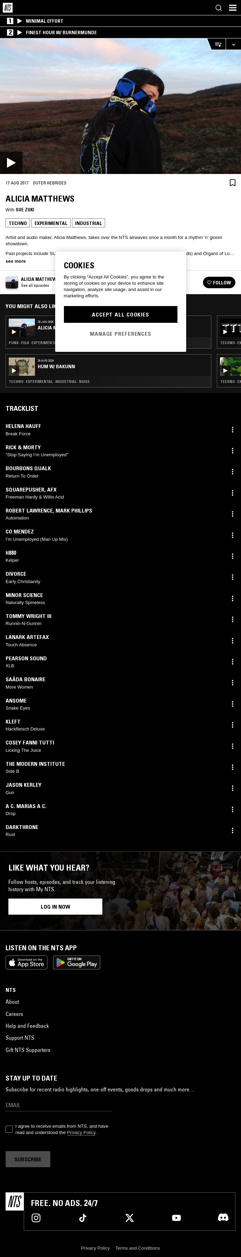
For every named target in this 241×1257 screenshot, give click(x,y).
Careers (14, 1013)
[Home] (8, 8)
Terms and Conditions (137, 1248)
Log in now (55, 906)
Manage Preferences (120, 333)
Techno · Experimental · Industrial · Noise (49, 381)
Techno (18, 223)
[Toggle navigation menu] (232, 7)
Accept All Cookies (120, 314)
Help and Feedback (27, 1025)
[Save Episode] (232, 182)
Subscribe (28, 1159)
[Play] (120, 106)
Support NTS (20, 1037)
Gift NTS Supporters (28, 1049)
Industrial (88, 223)
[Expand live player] (233, 44)
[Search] (219, 8)
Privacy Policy (81, 1132)
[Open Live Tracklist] (216, 44)
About (12, 1001)
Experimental (51, 223)
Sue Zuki (25, 209)
